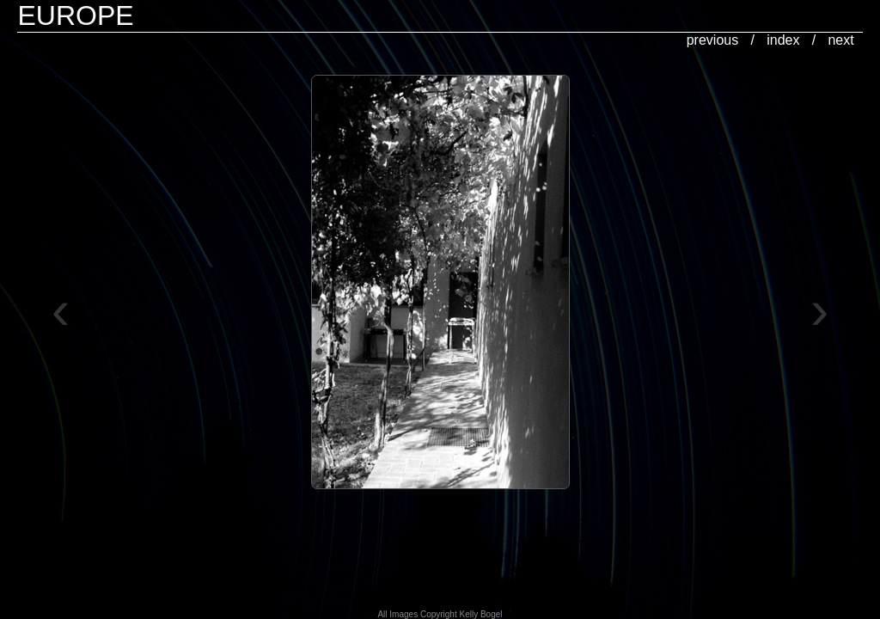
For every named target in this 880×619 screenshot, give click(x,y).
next (840, 40)
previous (712, 40)
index (783, 40)
